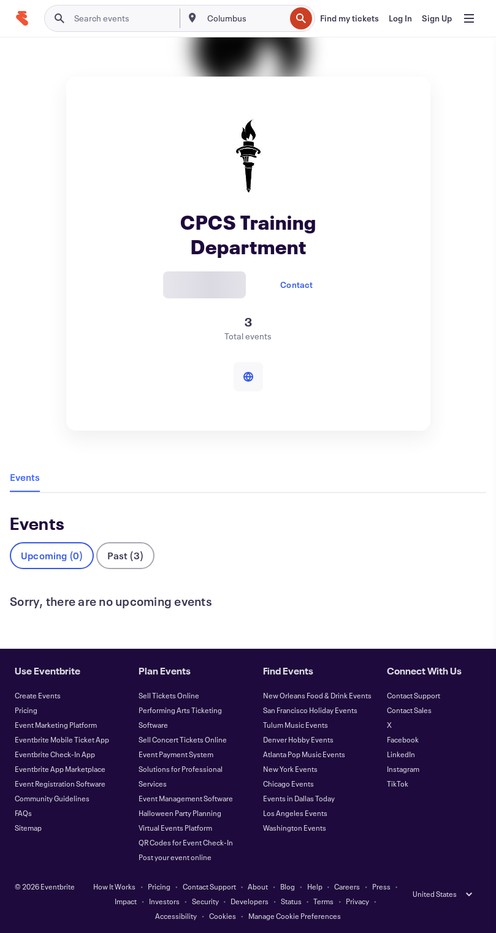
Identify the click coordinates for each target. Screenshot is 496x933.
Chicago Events (288, 783)
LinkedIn (401, 754)
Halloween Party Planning (180, 813)
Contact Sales (409, 710)
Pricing (26, 710)
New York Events (290, 769)
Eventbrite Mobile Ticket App (62, 739)
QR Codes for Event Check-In (186, 842)
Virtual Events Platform (175, 828)
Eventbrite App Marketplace (60, 769)
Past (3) (125, 555)
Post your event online (175, 857)
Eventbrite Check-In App (55, 754)
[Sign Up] (437, 18)
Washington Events (294, 828)
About (258, 886)
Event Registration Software (60, 783)
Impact (126, 901)
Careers (347, 886)
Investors (164, 901)
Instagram (403, 769)
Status (291, 901)
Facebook (403, 739)
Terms (323, 901)
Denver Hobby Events (298, 739)
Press (381, 886)
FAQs (23, 813)
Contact (296, 284)
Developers (250, 901)
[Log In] (400, 18)
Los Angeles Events (295, 813)
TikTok (397, 783)
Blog (287, 886)
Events (25, 476)
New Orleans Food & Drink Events (317, 695)
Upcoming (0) (52, 555)
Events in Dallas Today (299, 798)
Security (205, 901)
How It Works (114, 886)
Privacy (357, 901)
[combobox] (245, 18)
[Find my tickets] (349, 18)
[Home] (22, 18)
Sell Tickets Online (169, 695)
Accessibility (176, 916)
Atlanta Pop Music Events (304, 754)
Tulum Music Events (295, 725)
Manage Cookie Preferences (294, 916)
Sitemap (28, 828)
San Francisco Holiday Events (310, 710)
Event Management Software (186, 798)
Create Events (38, 695)
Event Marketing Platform (56, 725)
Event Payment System (176, 754)
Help (314, 886)
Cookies (222, 916)
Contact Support (413, 695)
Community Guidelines (52, 798)
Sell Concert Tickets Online (183, 739)
